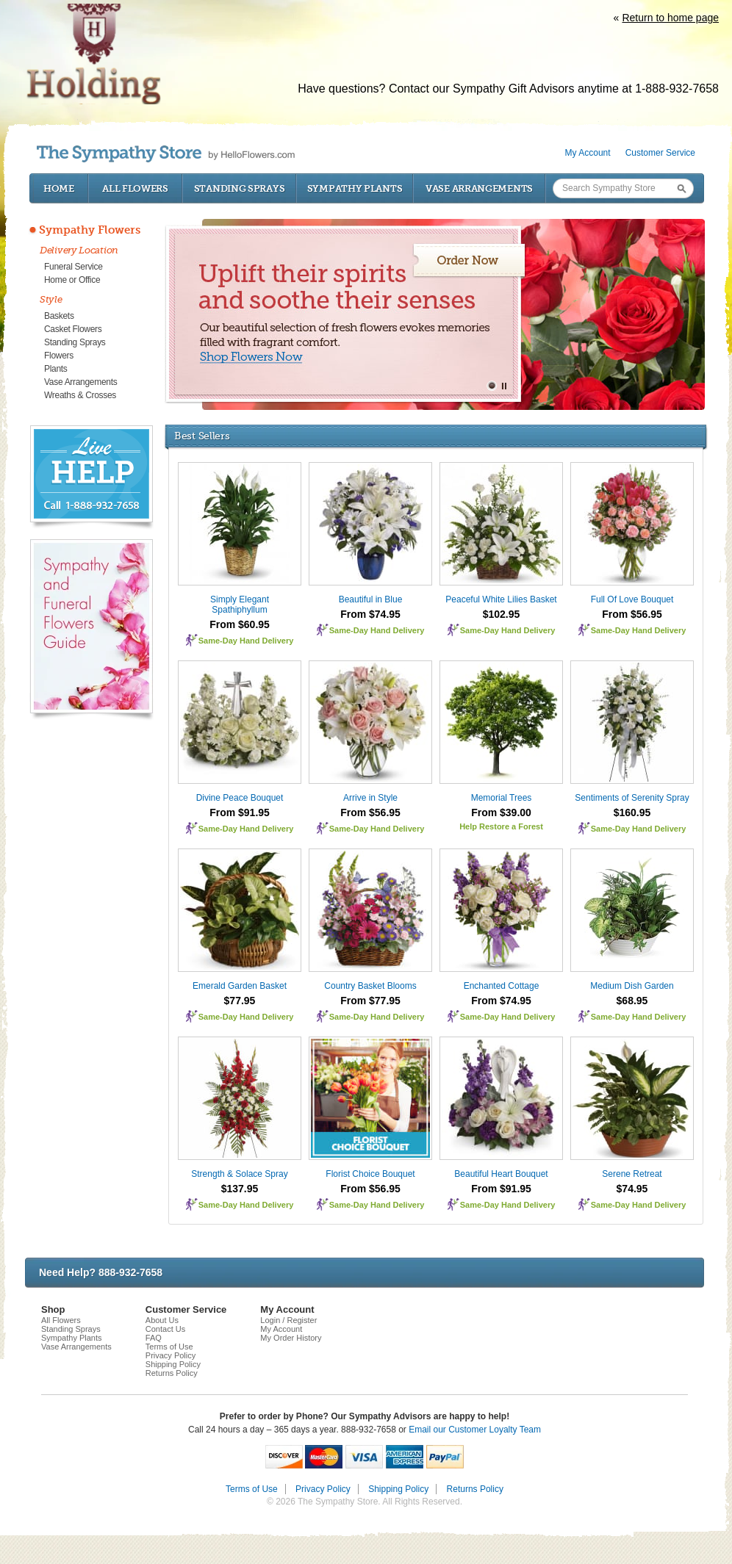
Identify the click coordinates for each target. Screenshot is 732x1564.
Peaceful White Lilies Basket (500, 599)
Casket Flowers (73, 329)
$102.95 (501, 614)
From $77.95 (370, 1000)
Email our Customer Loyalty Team (475, 1429)
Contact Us (165, 1329)
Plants (56, 369)
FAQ (154, 1337)
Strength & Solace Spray (239, 1174)
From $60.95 (239, 624)
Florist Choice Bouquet (370, 1174)
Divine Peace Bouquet (240, 798)
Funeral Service (73, 267)
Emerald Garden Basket (240, 986)
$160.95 (632, 812)
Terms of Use (169, 1346)
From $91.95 (239, 812)
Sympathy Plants (355, 188)
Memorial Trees (501, 798)
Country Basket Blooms (370, 986)
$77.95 (240, 1000)
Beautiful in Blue (371, 599)
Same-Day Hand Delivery (246, 640)
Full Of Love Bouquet (632, 599)
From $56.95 (632, 614)
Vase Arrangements (479, 188)
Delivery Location (79, 250)
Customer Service (660, 153)
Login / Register (288, 1320)
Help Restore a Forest (501, 826)
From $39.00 (501, 812)
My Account (588, 153)
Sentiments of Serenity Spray (632, 798)
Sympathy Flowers (89, 230)
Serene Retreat (631, 1174)
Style (51, 299)
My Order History (290, 1337)
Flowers (58, 355)
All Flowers (135, 188)
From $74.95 (370, 614)
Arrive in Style (370, 798)
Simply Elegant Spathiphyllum (239, 604)
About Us (162, 1320)
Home (58, 188)
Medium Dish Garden (631, 986)
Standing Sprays (239, 188)
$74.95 (632, 1188)
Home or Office (72, 280)
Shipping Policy (173, 1364)
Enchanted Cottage (501, 986)
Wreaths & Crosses (80, 395)
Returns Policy (172, 1373)
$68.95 (632, 1000)
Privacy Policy (170, 1355)
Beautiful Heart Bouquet (501, 1174)
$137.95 (240, 1188)
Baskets (59, 316)
